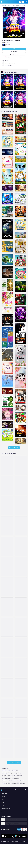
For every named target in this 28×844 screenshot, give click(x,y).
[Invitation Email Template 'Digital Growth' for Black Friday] (21, 566)
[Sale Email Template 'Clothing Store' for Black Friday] (7, 485)
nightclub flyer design (15, 783)
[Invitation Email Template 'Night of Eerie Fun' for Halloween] (21, 627)
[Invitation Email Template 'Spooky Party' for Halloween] (7, 687)
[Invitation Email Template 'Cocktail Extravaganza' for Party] (21, 687)
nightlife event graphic (20, 781)
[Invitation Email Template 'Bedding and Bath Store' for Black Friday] (21, 505)
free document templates (6, 778)
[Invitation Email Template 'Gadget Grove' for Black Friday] (21, 485)
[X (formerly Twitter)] (22, 790)
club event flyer (4, 781)
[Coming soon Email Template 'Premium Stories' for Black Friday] (21, 728)
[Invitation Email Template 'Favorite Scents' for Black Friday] (7, 627)
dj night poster (22, 783)
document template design (18, 775)
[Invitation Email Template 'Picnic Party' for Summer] (7, 505)
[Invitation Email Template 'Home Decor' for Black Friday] (7, 546)
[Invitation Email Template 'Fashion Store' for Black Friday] (21, 667)
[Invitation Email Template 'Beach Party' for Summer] (7, 606)
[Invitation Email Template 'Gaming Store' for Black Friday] (21, 465)
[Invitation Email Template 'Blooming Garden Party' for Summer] (21, 526)
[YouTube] (25, 790)
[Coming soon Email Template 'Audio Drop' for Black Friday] (7, 728)
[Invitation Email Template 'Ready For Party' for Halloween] (7, 708)
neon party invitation (20, 780)
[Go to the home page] (1, 2)
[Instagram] (18, 790)
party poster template (5, 773)
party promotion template (6, 783)
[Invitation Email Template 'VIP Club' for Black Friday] (7, 566)
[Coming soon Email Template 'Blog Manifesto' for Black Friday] (21, 748)
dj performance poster (12, 781)
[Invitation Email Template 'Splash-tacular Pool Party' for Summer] (7, 526)
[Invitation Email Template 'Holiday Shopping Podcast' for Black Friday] (21, 586)
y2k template (4, 775)
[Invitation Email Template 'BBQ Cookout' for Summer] (21, 606)
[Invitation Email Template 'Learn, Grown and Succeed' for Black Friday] (21, 546)
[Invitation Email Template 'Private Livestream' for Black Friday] (7, 586)
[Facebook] (15, 790)
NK (5, 45)
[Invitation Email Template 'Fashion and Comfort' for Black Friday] (21, 647)
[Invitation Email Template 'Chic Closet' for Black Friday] (7, 465)
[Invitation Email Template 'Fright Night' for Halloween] (7, 647)
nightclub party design (12, 780)
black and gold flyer (15, 770)
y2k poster (22, 773)
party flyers (4, 770)
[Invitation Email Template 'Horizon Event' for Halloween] (21, 708)
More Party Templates (14, 447)
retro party (12, 773)
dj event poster (4, 780)
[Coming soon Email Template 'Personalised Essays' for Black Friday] (7, 748)
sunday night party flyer (15, 778)
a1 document (10, 775)
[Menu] (26, 1)
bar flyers (8, 770)
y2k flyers (17, 773)
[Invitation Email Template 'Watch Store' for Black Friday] (7, 667)
